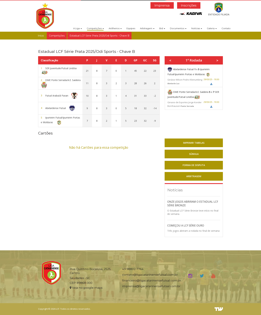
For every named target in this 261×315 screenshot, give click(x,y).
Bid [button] (162, 28)
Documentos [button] (178, 28)
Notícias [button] (196, 28)
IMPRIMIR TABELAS (193, 142)
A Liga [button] (77, 28)
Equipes (131, 28)
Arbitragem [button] (147, 28)
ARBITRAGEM (193, 176)
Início (41, 35)
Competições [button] (95, 28)
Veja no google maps (86, 287)
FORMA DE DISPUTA (194, 165)
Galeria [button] (212, 28)
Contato (226, 28)
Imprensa (162, 5)
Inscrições (188, 5)
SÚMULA (194, 154)
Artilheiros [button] (115, 28)
